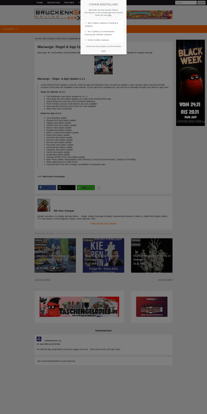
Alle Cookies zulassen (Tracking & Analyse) (101, 24)
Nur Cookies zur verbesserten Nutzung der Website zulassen (99, 33)
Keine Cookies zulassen (97, 40)
